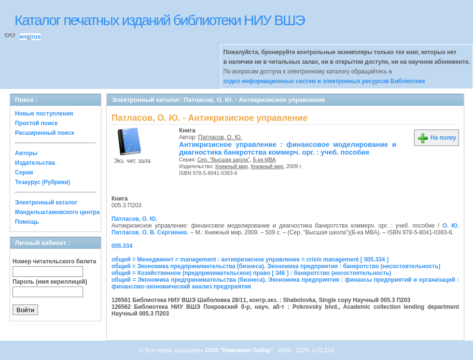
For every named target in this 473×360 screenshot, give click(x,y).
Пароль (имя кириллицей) (50, 281)
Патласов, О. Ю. (220, 137)
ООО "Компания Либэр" (240, 350)
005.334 (121, 246)
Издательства (35, 162)
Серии (24, 172)
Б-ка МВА (264, 159)
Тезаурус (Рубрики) (42, 182)
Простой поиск (36, 123)
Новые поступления (44, 113)
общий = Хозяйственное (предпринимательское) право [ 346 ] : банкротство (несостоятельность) (251, 273)
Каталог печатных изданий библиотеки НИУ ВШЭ (159, 20)
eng (25, 36)
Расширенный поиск (44, 133)
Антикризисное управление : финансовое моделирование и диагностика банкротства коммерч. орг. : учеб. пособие (287, 148)
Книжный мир (231, 166)
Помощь (27, 221)
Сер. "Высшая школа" (223, 159)
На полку (436, 137)
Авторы (26, 153)
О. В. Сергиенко (164, 232)
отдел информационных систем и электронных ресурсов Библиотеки (324, 81)
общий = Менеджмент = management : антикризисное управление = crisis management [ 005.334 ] (250, 259)
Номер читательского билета (54, 261)
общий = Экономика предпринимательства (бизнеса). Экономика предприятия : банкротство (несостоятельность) (276, 266)
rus (36, 36)
